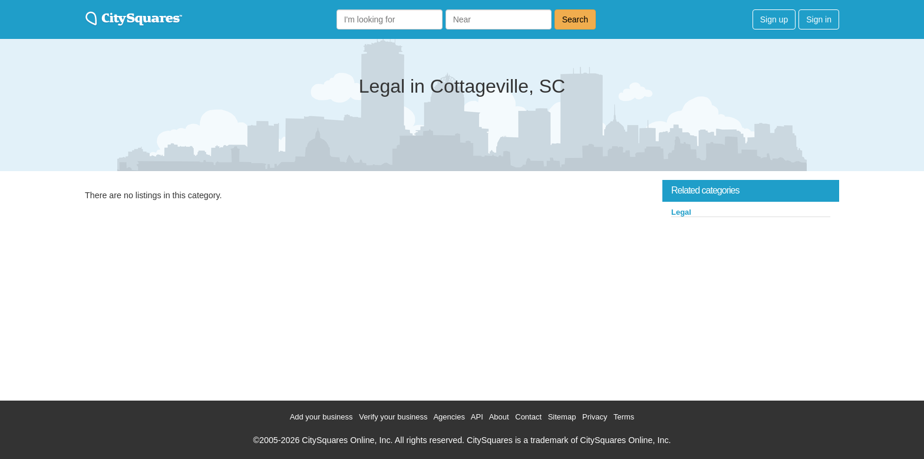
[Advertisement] (750, 306)
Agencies (448, 416)
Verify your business (393, 416)
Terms (623, 416)
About (499, 416)
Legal (681, 212)
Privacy (595, 416)
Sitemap (562, 416)
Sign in (818, 19)
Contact (528, 416)
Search (575, 19)
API (477, 416)
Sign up (774, 19)
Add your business (321, 416)
